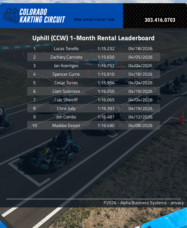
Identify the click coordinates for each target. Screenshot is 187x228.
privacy (177, 202)
